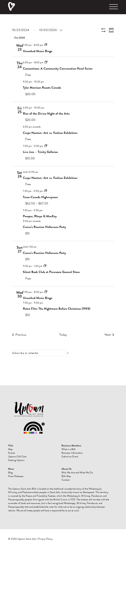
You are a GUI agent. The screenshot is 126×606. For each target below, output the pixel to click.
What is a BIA (68, 449)
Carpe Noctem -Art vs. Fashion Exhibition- (50, 132)
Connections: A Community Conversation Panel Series (57, 68)
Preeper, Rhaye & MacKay (40, 216)
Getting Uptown (16, 460)
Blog (10, 473)
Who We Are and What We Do (77, 473)
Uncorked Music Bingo (37, 51)
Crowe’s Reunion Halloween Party (44, 227)
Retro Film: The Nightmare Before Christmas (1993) (56, 308)
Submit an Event (69, 456)
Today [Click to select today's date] (63, 334)
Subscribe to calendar (25, 353)
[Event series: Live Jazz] (45, 145)
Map (10, 449)
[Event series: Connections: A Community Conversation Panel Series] (46, 62)
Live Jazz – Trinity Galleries (40, 151)
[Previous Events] (19, 334)
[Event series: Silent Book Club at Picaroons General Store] (45, 265)
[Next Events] (109, 334)
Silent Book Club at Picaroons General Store (51, 272)
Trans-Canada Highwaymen (40, 197)
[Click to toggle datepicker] (37, 30)
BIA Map (66, 476)
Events (11, 453)
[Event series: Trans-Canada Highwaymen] (45, 190)
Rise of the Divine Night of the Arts (46, 113)
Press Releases (15, 476)
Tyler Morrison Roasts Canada (42, 87)
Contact (65, 480)
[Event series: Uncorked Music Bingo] (45, 44)
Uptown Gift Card (17, 456)
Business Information (72, 453)
